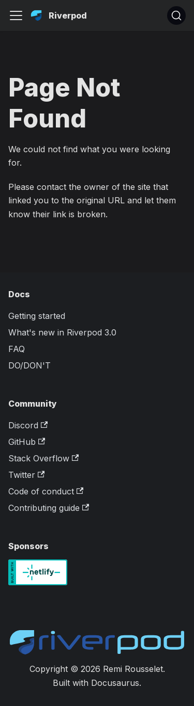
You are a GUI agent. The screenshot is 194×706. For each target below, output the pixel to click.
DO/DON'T (29, 365)
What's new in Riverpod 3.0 (62, 332)
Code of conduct (45, 491)
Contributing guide (48, 508)
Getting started (36, 316)
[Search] (176, 15)
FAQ (16, 349)
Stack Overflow (43, 458)
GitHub (26, 442)
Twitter (26, 475)
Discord (28, 425)
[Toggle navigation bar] (16, 15)
